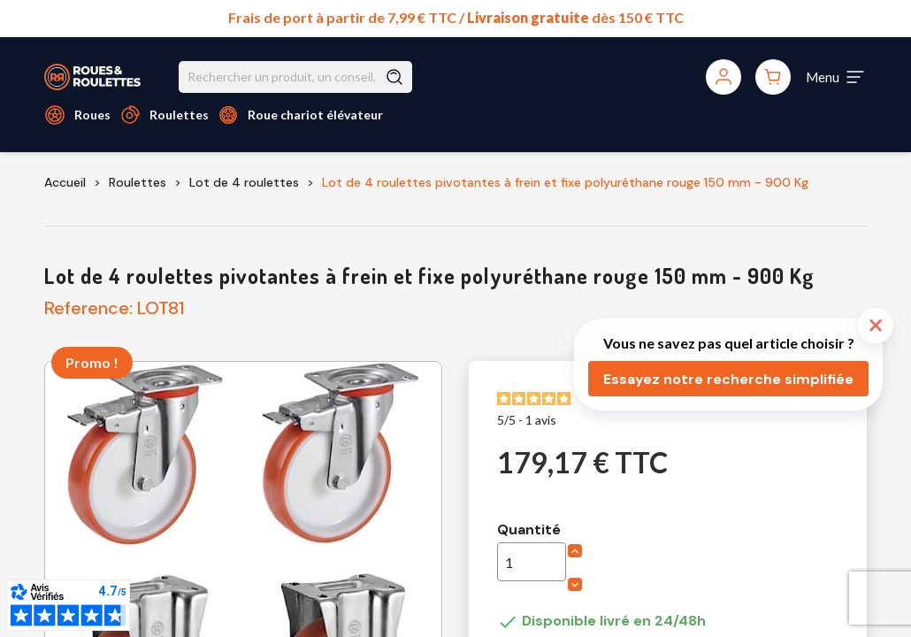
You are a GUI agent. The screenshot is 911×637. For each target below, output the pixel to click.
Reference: (88, 307)
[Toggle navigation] (836, 77)
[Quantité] (531, 561)
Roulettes (179, 114)
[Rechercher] (295, 77)
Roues (92, 114)
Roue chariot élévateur (315, 114)
